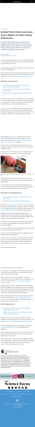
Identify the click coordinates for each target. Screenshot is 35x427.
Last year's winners (6, 108)
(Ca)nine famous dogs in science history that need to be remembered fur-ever (17, 312)
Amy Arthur (8, 350)
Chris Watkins (4, 271)
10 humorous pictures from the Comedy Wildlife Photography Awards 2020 (17, 309)
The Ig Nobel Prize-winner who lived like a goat (16, 201)
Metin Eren (13, 137)
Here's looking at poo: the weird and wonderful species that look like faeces (16, 86)
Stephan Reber (12, 205)
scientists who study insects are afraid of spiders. (18, 321)
